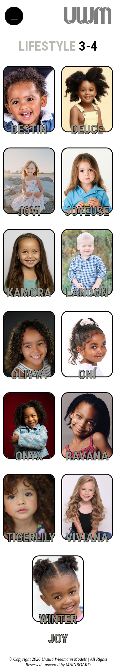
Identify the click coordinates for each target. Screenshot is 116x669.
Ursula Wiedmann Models (87, 15)
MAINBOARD (78, 665)
